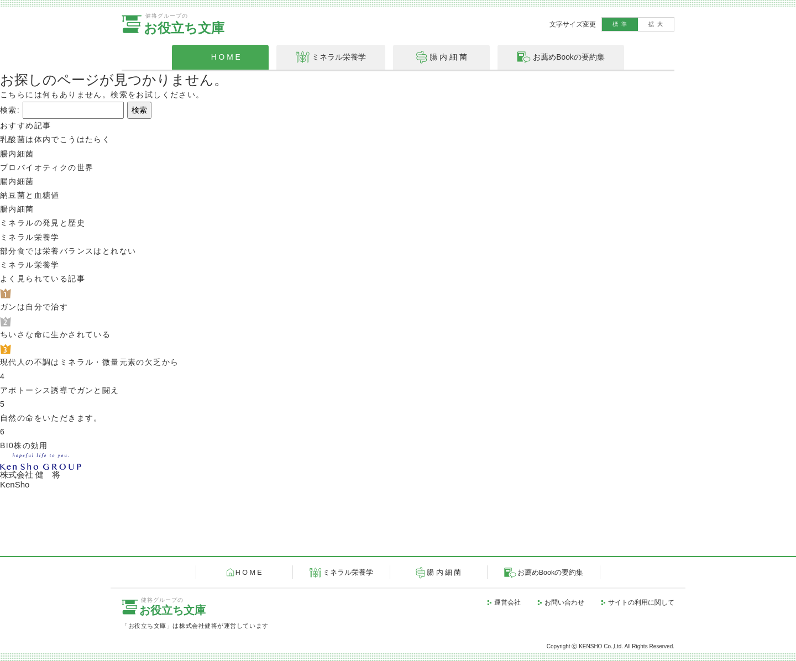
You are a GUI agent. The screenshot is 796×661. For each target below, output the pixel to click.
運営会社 (507, 602)
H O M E (248, 572)
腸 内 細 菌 (444, 572)
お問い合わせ (564, 602)
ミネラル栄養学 (348, 572)
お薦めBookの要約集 (550, 572)
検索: (10, 110)
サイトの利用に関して (641, 602)
